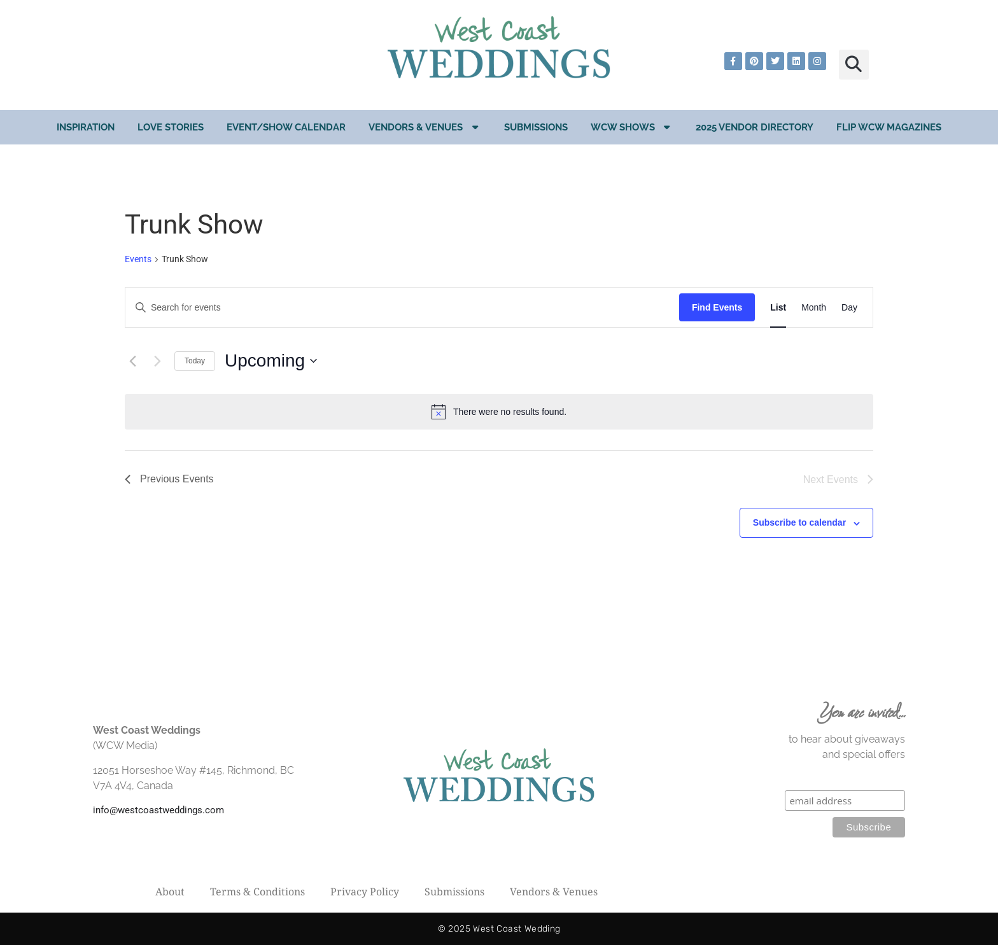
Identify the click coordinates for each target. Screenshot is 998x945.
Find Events (717, 307)
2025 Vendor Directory (754, 127)
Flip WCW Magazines (888, 127)
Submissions (536, 127)
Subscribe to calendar (799, 522)
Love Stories (170, 127)
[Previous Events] (132, 360)
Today (195, 360)
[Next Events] (157, 360)
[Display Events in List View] (778, 308)
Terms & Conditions (257, 892)
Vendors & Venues (425, 127)
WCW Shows (632, 127)
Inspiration (86, 127)
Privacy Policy (364, 892)
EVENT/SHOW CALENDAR (286, 127)
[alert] (499, 412)
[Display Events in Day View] (849, 308)
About (170, 892)
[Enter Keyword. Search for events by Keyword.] (402, 308)
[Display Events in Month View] (813, 308)
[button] (854, 65)
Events (138, 259)
